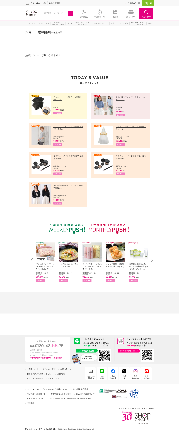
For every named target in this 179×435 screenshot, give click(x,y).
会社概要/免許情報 (80, 389)
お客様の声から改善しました (39, 374)
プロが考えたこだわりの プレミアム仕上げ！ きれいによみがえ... (45, 266)
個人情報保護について (85, 394)
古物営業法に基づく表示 (61, 394)
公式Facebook (113, 377)
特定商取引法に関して (36, 394)
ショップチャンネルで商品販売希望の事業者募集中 (70, 399)
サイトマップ (53, 379)
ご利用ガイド (32, 369)
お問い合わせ (65, 369)
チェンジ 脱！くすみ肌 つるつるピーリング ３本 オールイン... (92, 266)
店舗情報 (61, 374)
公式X (124, 377)
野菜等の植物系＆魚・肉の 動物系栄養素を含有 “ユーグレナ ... (138, 266)
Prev (33, 260)
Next (151, 260)
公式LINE (102, 377)
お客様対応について (35, 399)
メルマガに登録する (91, 377)
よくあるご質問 (49, 369)
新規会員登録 (54, 3)
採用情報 (30, 403)
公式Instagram (135, 377)
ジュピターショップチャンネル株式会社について (47, 389)
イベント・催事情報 (35, 379)
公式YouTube (147, 377)
